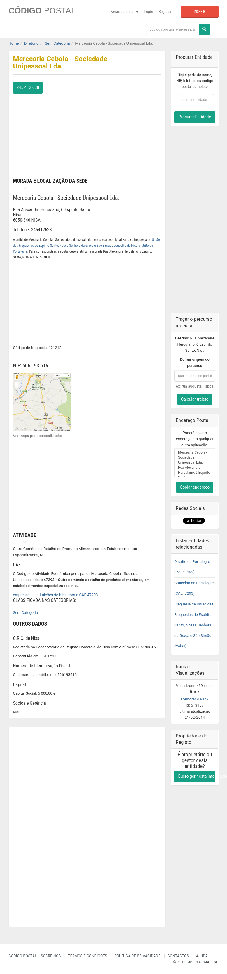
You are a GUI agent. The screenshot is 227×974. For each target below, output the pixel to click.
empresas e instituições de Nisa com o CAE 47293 (55, 595)
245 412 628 (28, 87)
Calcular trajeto (194, 399)
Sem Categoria (25, 612)
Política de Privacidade (137, 956)
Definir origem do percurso (195, 362)
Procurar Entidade (195, 117)
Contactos (178, 956)
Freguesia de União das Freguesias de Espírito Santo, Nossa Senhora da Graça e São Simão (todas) (194, 625)
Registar (165, 12)
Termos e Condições (87, 956)
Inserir (199, 12)
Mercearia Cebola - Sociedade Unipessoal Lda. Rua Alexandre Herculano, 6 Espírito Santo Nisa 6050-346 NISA (194, 462)
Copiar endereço (195, 487)
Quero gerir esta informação (196, 776)
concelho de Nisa (126, 246)
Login (148, 12)
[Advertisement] (87, 134)
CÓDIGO (42, 10)
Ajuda (202, 956)
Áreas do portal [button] (124, 12)
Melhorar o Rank (194, 699)
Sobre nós (51, 956)
